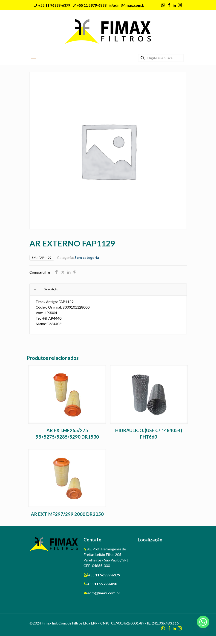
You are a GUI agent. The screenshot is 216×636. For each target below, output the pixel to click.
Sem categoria (87, 257)
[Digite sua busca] (161, 58)
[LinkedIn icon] (174, 5)
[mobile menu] (33, 58)
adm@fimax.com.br (103, 593)
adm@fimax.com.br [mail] (129, 5)
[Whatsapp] (203, 624)
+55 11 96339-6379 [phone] (54, 5)
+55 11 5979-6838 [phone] (92, 5)
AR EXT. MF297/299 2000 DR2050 (67, 514)
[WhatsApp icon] (163, 5)
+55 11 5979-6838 (102, 584)
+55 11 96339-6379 (104, 575)
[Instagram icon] (180, 5)
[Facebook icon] (169, 5)
